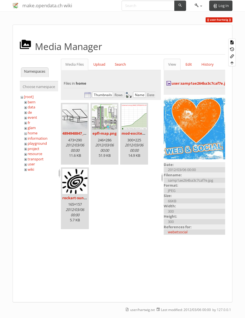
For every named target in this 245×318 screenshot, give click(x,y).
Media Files (74, 64)
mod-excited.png (137, 133)
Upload (99, 64)
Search (120, 64)
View (172, 64)
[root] (29, 96)
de (30, 112)
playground (37, 143)
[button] (198, 5)
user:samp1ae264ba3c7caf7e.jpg (200, 83)
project (33, 148)
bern (31, 102)
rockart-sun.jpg (76, 197)
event (32, 117)
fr (29, 122)
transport (36, 159)
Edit (188, 64)
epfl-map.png (104, 133)
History (207, 64)
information (37, 138)
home (32, 133)
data (31, 107)
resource (35, 153)
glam (32, 127)
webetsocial (177, 231)
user (31, 164)
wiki (31, 169)
